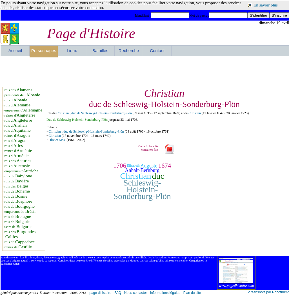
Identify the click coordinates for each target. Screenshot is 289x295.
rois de (18, 176)
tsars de (18, 227)
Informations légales (165, 293)
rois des (18, 90)
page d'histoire (100, 293)
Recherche (129, 50)
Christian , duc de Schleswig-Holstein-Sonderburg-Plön (94, 113)
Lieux (72, 50)
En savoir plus (266, 5)
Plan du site (192, 293)
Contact (157, 50)
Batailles (100, 50)
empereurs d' (24, 110)
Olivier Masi (57, 140)
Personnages (43, 50)
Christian (195, 113)
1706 (119, 165)
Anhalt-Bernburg (142, 170)
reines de (18, 247)
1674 (164, 165)
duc (158, 175)
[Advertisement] (145, 71)
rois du (18, 201)
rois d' (16, 100)
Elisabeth (133, 165)
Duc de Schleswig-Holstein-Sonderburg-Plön (77, 120)
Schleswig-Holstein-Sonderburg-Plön (142, 189)
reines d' (20, 115)
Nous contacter (135, 293)
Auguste (149, 166)
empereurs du (20, 211)
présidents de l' (22, 95)
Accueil (15, 50)
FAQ (117, 293)
